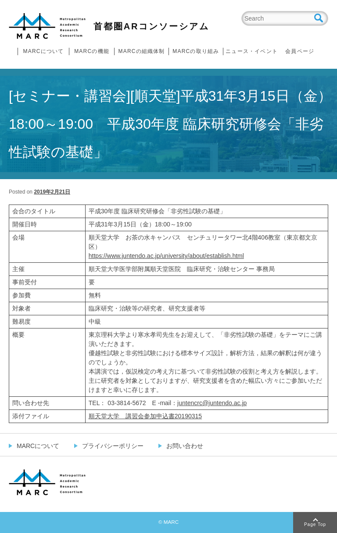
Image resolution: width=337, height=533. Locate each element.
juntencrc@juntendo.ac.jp (212, 402)
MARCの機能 (91, 51)
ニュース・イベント (252, 51)
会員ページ (299, 51)
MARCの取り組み (195, 51)
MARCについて (43, 51)
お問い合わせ (184, 445)
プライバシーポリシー (112, 445)
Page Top (315, 524)
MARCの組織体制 (141, 51)
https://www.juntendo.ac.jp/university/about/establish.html (166, 255)
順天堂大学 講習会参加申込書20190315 (145, 416)
